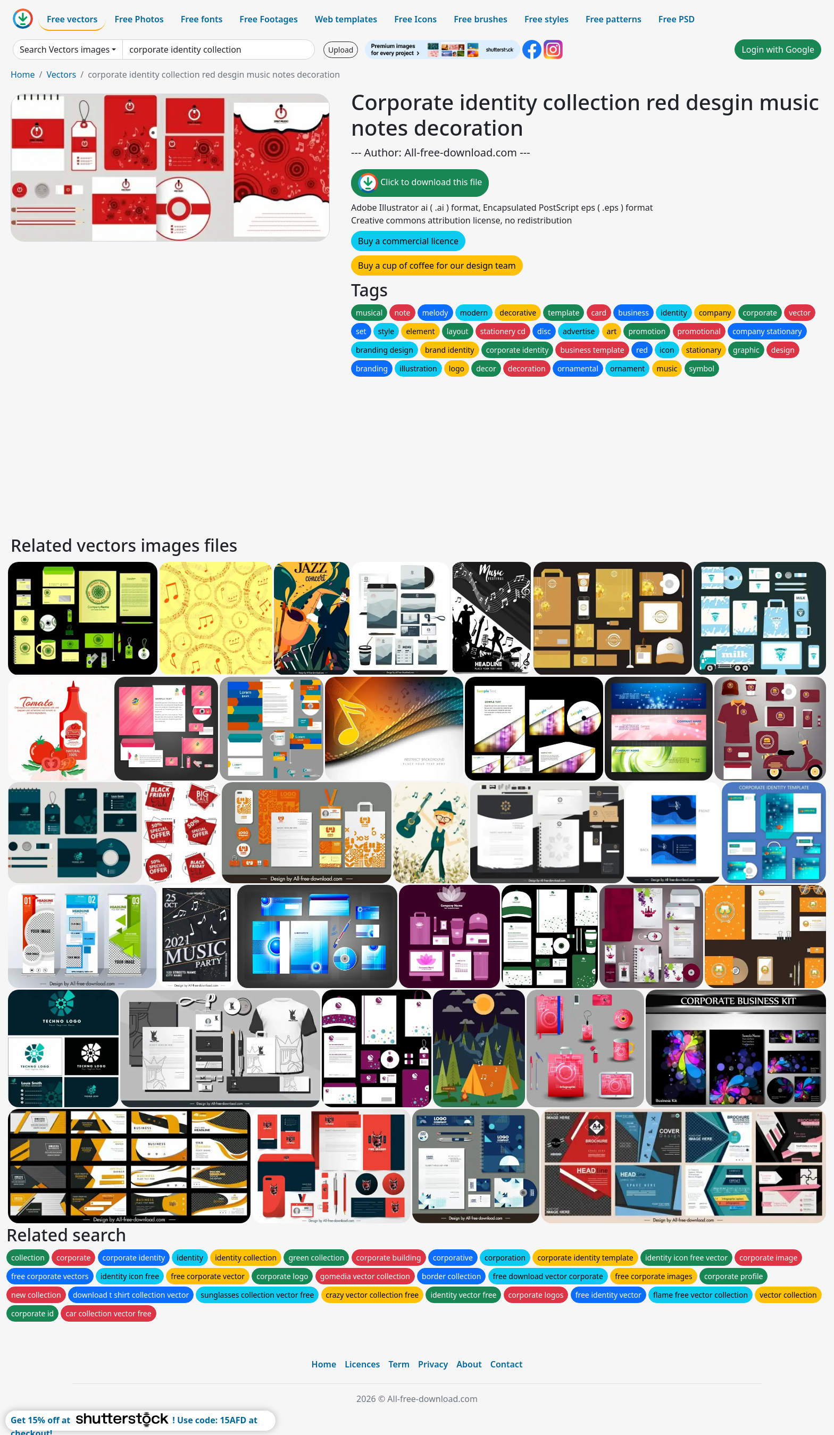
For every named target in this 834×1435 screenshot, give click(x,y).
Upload (340, 50)
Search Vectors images (65, 49)
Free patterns (613, 19)
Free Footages (268, 19)
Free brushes (480, 19)
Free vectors (72, 19)
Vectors (61, 74)
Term (399, 1364)
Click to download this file (420, 183)
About (468, 1364)
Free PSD (676, 19)
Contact (506, 1364)
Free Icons (415, 19)
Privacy (433, 1364)
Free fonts (202, 19)
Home (23, 74)
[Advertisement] (329, 453)
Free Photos (138, 19)
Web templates (346, 19)
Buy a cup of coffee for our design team (437, 265)
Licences (362, 1364)
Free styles (546, 19)
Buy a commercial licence (408, 241)
